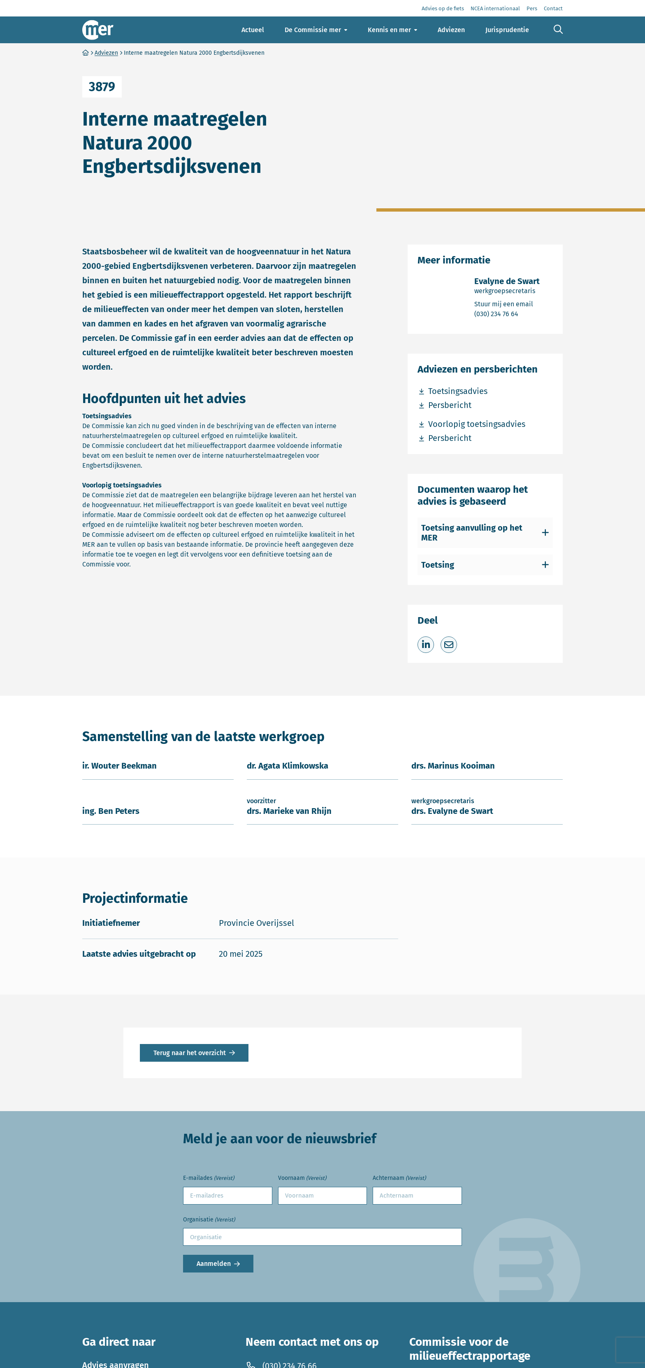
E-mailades (208, 1178)
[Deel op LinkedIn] (426, 644)
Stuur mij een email (507, 303)
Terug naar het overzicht (189, 1053)
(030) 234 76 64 (507, 313)
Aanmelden (214, 1264)
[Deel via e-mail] (449, 644)
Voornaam (302, 1178)
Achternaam (399, 1178)
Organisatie (209, 1220)
